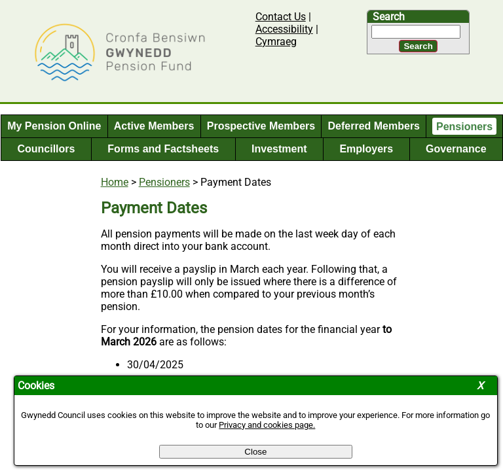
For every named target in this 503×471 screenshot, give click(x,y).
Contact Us (280, 16)
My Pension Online (54, 125)
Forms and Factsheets (163, 148)
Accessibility (284, 29)
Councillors (46, 148)
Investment (279, 148)
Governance (456, 148)
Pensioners (464, 125)
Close (255, 452)
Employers (366, 148)
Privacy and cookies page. (267, 425)
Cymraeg (276, 41)
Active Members (154, 125)
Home (114, 182)
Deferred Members (374, 125)
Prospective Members (261, 125)
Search (389, 16)
